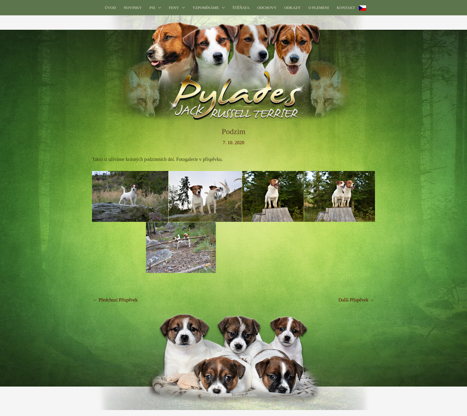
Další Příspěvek (356, 299)
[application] (158, 7)
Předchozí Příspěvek (115, 299)
